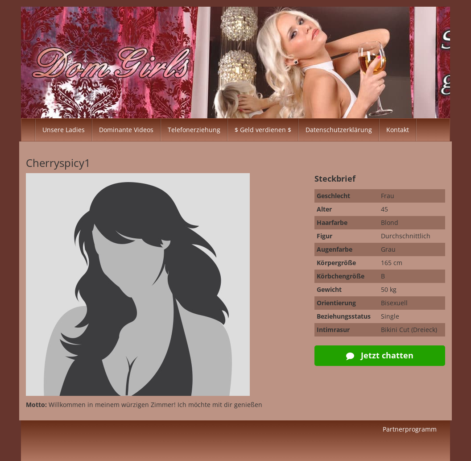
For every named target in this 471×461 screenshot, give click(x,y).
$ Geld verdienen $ (263, 129)
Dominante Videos (126, 129)
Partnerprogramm (410, 429)
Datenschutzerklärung (339, 129)
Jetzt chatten (379, 355)
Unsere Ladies (63, 129)
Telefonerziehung (194, 129)
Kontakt (397, 129)
